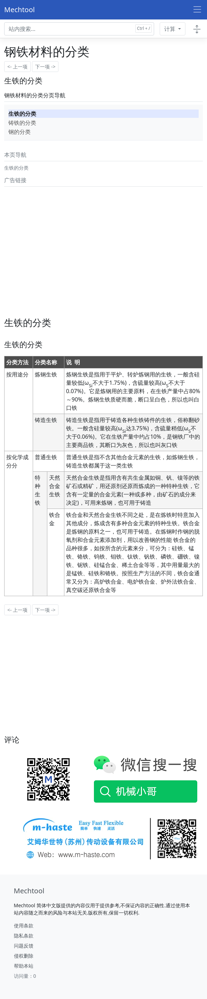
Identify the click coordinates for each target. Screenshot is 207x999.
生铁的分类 (22, 113)
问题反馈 (23, 945)
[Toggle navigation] (197, 9)
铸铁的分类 (22, 123)
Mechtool (19, 9)
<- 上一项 (17, 66)
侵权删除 (23, 955)
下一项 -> (45, 66)
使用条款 (23, 925)
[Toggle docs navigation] (197, 28)
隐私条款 (23, 935)
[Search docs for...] (79, 28)
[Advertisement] (101, 238)
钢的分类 (19, 132)
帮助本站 (23, 966)
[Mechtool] (29, 891)
